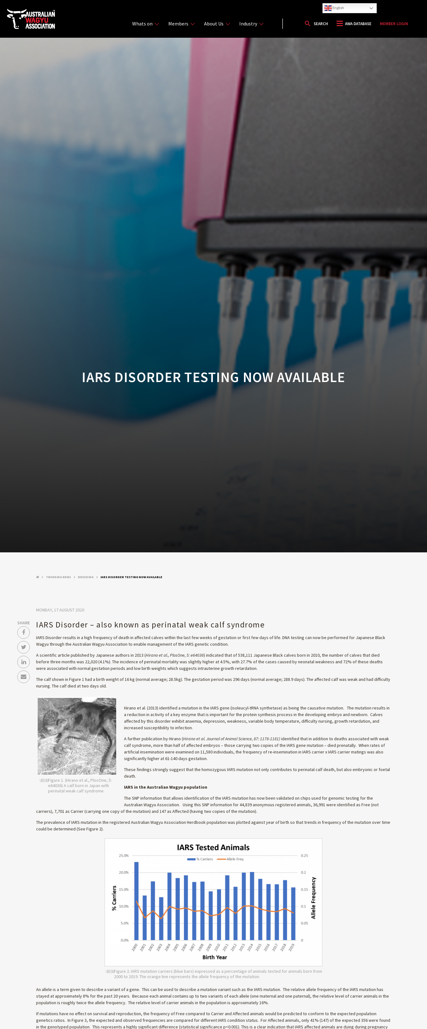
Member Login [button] (394, 23)
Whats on (145, 23)
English (334, 8)
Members (181, 23)
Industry (251, 23)
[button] (316, 23)
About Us (217, 23)
